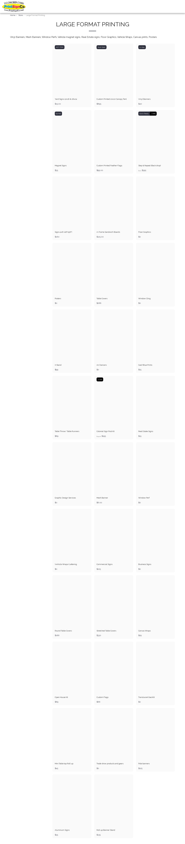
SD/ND (58, 113)
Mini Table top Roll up (64, 764)
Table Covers (102, 298)
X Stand (58, 365)
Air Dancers (102, 365)
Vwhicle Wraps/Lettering (66, 564)
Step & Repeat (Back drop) (149, 165)
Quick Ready (144, 113)
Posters (58, 298)
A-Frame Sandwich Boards (108, 232)
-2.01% (100, 379)
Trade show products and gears (110, 764)
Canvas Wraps (144, 631)
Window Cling (144, 298)
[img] (71, 69)
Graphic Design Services (65, 498)
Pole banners (144, 764)
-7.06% (153, 113)
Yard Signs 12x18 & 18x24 (66, 99)
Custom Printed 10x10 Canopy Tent (112, 99)
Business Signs (144, 564)
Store (20, 15)
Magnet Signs (60, 165)
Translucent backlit (146, 697)
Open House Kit (61, 697)
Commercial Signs (105, 564)
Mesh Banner (102, 498)
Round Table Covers (63, 631)
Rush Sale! (101, 47)
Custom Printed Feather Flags (109, 165)
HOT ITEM (59, 47)
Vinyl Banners (144, 99)
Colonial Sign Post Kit (106, 431)
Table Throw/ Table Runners (67, 431)
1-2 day (142, 47)
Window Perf (144, 498)
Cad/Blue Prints (145, 365)
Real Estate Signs (145, 431)
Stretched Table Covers (107, 631)
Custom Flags (103, 697)
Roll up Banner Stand (106, 830)
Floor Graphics (144, 232)
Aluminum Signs (62, 830)
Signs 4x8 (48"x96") (63, 232)
